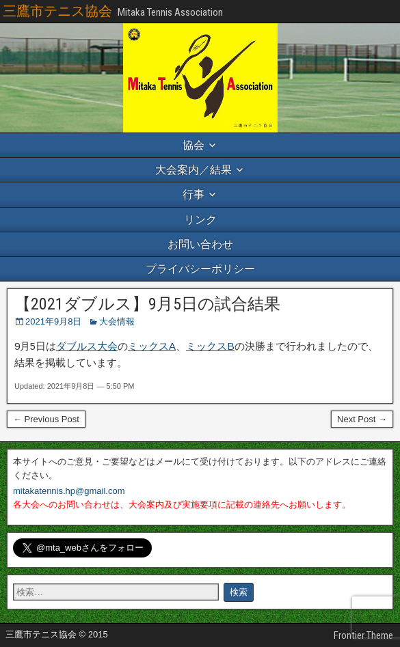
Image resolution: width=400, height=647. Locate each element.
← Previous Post (46, 419)
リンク (200, 219)
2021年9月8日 (53, 321)
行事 (193, 194)
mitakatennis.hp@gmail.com (68, 491)
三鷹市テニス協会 (57, 11)
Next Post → (362, 419)
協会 (193, 145)
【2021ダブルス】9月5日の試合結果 (147, 304)
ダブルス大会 (87, 346)
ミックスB (210, 346)
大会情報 (117, 321)
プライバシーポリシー (200, 268)
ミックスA (152, 346)
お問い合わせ (200, 244)
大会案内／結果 (193, 169)
